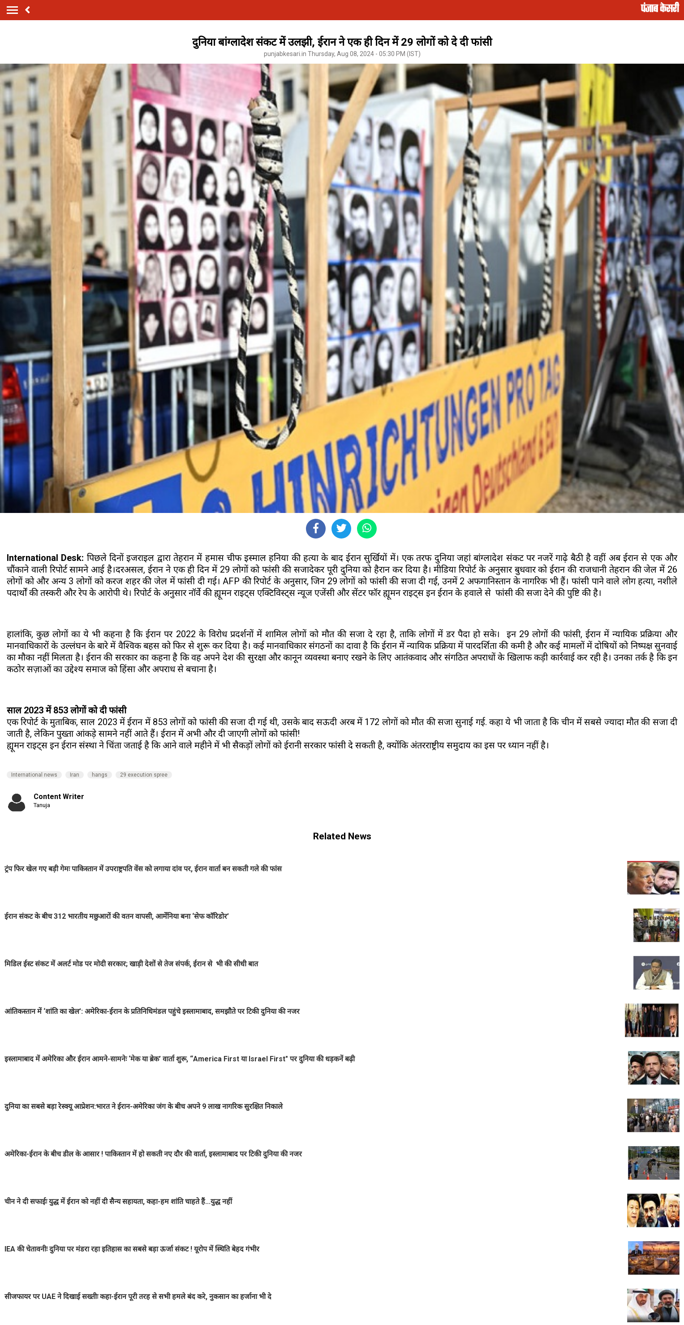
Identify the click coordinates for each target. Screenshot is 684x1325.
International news (34, 775)
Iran (74, 775)
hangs (100, 775)
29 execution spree (144, 775)
